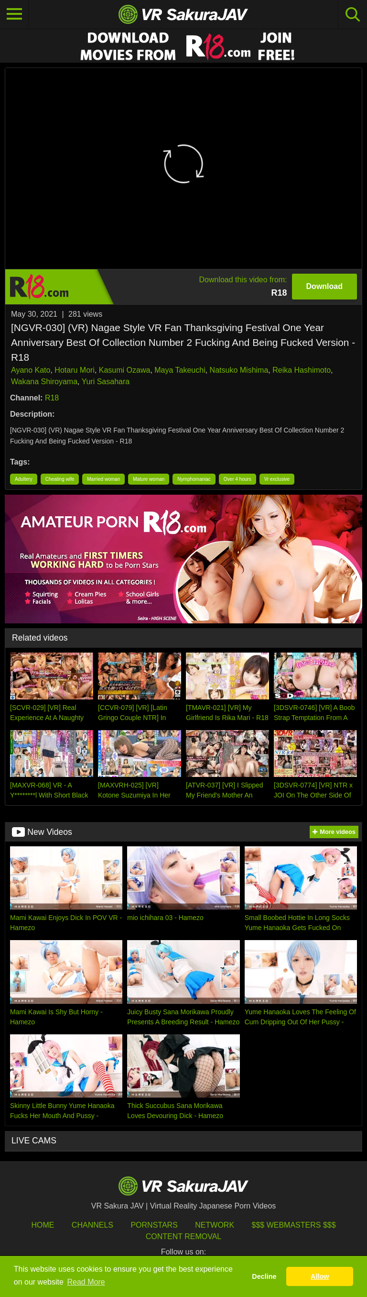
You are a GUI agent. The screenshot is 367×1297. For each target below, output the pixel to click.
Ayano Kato (30, 370)
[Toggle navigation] (14, 14)
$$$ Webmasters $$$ (294, 1225)
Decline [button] (264, 1276)
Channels (92, 1225)
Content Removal (184, 1236)
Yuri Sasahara (106, 381)
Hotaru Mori (74, 370)
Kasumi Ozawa (125, 370)
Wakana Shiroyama (44, 381)
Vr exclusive (277, 479)
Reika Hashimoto (301, 370)
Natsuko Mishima (239, 370)
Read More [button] (86, 1282)
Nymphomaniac (193, 479)
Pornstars (153, 1225)
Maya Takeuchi (179, 370)
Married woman (103, 479)
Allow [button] (320, 1276)
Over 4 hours (237, 479)
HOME (42, 1225)
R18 (52, 398)
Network (214, 1225)
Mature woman (148, 479)
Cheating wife (60, 479)
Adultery (23, 479)
